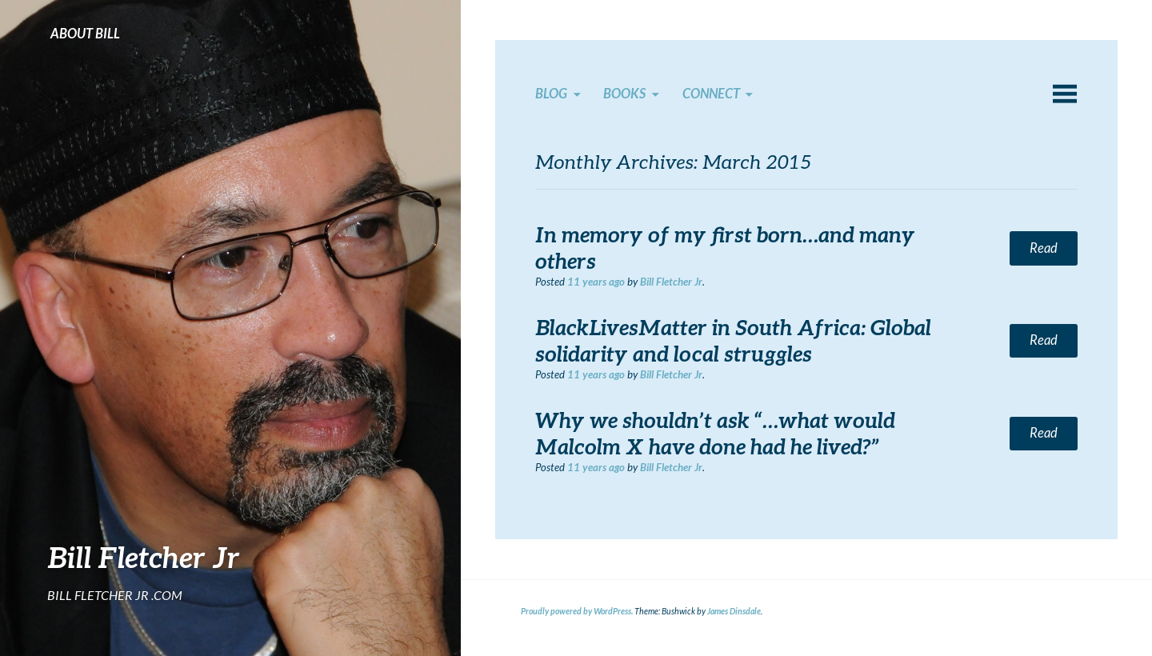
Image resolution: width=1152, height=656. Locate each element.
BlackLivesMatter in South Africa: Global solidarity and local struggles (733, 340)
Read (1044, 248)
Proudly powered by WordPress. (577, 611)
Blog (551, 94)
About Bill (85, 34)
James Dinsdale (734, 611)
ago (596, 281)
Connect (711, 94)
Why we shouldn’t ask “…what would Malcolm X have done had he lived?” (715, 433)
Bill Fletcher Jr (143, 556)
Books (624, 94)
